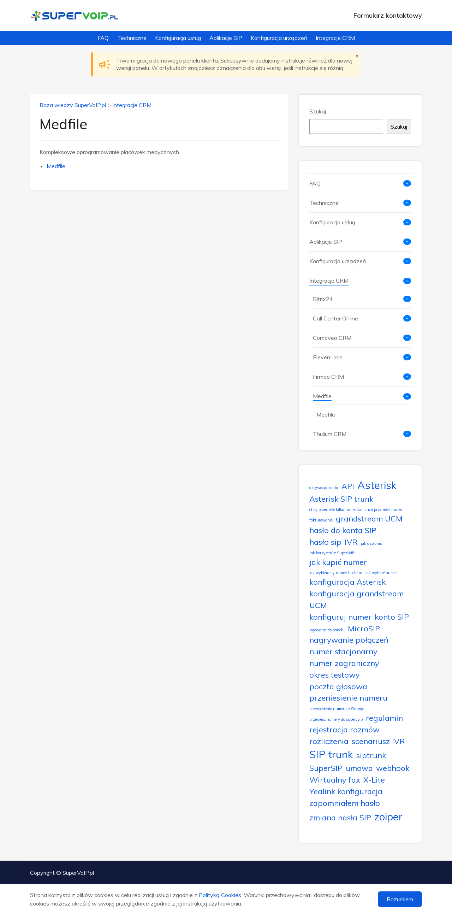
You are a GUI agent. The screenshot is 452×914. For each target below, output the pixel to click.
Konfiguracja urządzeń (279, 37)
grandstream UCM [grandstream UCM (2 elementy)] (369, 518)
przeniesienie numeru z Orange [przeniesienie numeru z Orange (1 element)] (336, 708)
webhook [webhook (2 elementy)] (392, 768)
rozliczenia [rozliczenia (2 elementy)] (329, 741)
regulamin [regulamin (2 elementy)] (384, 718)
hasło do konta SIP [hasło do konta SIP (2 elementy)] (342, 530)
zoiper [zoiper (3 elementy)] (388, 816)
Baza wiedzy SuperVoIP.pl (73, 104)
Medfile (56, 166)
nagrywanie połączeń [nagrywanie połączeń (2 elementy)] (348, 639)
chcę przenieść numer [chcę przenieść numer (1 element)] (384, 509)
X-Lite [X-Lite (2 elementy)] (374, 779)
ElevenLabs (328, 357)
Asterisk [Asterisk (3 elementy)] (377, 485)
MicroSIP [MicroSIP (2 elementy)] (364, 628)
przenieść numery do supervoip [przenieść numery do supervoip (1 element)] (336, 719)
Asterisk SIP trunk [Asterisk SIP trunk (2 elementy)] (341, 498)
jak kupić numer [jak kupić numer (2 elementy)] (338, 562)
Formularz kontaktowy (387, 15)
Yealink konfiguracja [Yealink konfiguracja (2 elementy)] (345, 791)
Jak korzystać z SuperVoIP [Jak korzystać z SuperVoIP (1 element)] (332, 552)
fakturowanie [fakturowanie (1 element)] (321, 520)
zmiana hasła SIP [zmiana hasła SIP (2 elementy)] (340, 817)
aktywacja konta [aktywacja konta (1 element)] (323, 487)
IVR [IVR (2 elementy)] (351, 542)
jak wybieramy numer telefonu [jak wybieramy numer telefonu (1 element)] (335, 572)
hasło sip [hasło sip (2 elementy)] (325, 542)
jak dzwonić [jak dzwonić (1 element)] (371, 543)
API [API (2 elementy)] (347, 486)
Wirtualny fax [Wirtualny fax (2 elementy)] (334, 779)
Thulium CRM (329, 433)
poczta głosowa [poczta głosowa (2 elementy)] (338, 686)
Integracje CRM (335, 37)
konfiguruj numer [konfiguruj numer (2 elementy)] (340, 616)
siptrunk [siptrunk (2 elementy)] (371, 755)
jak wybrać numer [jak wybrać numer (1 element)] (381, 572)
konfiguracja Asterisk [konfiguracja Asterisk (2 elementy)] (347, 581)
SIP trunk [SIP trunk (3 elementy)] (331, 754)
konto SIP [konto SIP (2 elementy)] (392, 616)
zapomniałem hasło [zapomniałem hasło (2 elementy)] (344, 803)
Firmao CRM (328, 376)
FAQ (103, 37)
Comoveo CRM (332, 337)
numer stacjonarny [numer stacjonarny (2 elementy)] (343, 651)
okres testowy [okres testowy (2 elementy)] (334, 674)
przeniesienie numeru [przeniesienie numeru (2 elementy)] (348, 697)
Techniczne (132, 37)
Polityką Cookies (220, 894)
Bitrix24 (323, 298)
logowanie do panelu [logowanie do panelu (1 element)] (327, 629)
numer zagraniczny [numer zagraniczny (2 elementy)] (344, 663)
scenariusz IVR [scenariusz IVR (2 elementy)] (378, 741)
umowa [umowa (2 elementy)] (359, 768)
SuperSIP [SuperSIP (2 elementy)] (326, 768)
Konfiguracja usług (178, 37)
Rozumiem (400, 899)
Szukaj (317, 111)
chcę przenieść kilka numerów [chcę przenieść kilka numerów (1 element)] (335, 509)
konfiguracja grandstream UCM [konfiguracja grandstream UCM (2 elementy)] (356, 599)
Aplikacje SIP (225, 37)
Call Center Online (335, 318)
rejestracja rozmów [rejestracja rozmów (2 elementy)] (344, 729)
